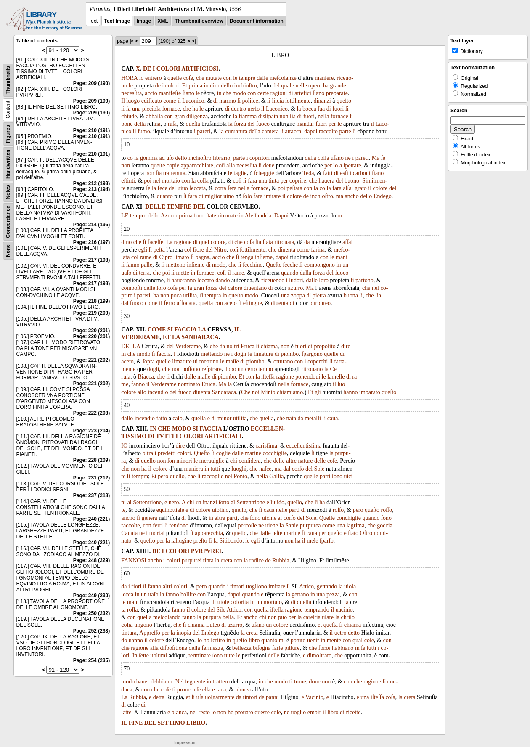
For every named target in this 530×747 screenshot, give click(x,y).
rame (146, 257)
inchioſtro (245, 85)
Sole (319, 469)
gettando (327, 586)
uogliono (256, 586)
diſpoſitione (173, 648)
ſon (171, 461)
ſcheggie (264, 173)
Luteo (213, 625)
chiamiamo (290, 392)
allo (142, 392)
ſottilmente (298, 101)
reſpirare (211, 369)
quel (204, 242)
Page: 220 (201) (91, 331)
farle (277, 648)
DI (151, 436)
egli (142, 249)
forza (240, 124)
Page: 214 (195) (91, 225)
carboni (362, 173)
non (284, 116)
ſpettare (352, 165)
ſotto (224, 502)
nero (174, 502)
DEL (199, 207)
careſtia (312, 617)
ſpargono (312, 354)
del (276, 85)
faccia (163, 354)
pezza (333, 594)
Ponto (240, 476)
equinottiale (170, 510)
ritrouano (312, 369)
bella (228, 617)
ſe (383, 158)
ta (123, 610)
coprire (297, 180)
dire (345, 346)
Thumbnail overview (199, 21)
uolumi (158, 655)
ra (354, 377)
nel (156, 180)
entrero (153, 78)
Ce (333, 369)
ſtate (211, 215)
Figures (8, 134)
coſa (249, 242)
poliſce (250, 101)
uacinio (344, 610)
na (157, 124)
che (200, 78)
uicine (269, 518)
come (169, 101)
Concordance (8, 222)
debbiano (161, 681)
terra (144, 273)
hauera (326, 180)
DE (147, 69)
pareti (203, 131)
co (130, 158)
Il (123, 101)
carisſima (266, 445)
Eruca (247, 346)
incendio (158, 392)
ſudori (296, 280)
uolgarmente (219, 697)
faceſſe (155, 242)
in (219, 93)
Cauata (129, 533)
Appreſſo (149, 633)
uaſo (126, 273)
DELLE (155, 207)
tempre (247, 78)
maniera (193, 469)
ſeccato (205, 280)
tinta (273, 180)
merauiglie (212, 461)
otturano (283, 361)
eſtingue (252, 303)
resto (204, 712)
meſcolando (166, 617)
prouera (186, 689)
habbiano (342, 648)
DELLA (130, 346)
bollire (188, 594)
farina (318, 249)
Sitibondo (231, 541)
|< (132, 41)
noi (256, 392)
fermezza (212, 648)
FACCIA (186, 329)
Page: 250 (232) (91, 613)
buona (351, 295)
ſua (321, 109)
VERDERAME (140, 337)
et (320, 625)
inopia (183, 633)
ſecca (127, 594)
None (8, 250)
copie (173, 165)
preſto (200, 541)
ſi (239, 101)
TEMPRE (179, 207)
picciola (151, 109)
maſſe (232, 361)
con (227, 78)
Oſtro (366, 533)
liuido (277, 502)
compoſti (131, 288)
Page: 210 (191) (91, 130)
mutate (214, 78)
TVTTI (165, 436)
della (140, 124)
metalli (313, 418)
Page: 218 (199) (91, 301)
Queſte (273, 265)
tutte (229, 655)
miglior (213, 196)
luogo (133, 101)
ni (123, 502)
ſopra (149, 361)
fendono (178, 525)
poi (147, 180)
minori (184, 461)
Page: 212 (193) (91, 183)
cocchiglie (275, 453)
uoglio (298, 712)
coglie (223, 453)
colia (126, 625)
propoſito (324, 346)
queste (262, 712)
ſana (221, 689)
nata (291, 418)
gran (180, 116)
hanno (350, 392)
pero (163, 476)
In (135, 655)
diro (215, 85)
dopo (230, 369)
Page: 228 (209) (91, 460)
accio (151, 93)
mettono (176, 265)
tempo (265, 369)
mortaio (171, 180)
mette (182, 273)
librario (221, 158)
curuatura (236, 131)
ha (326, 85)
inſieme (264, 257)
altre (291, 461)
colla (323, 158)
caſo (177, 418)
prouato (244, 712)
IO (124, 445)
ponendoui (307, 377)
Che (246, 392)
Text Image (117, 21)
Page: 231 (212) (91, 478)
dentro (238, 109)
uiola (350, 586)
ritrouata (284, 242)
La (169, 242)
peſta (159, 249)
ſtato (353, 533)
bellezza (242, 648)
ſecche (290, 265)
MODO (181, 429)
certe (263, 93)
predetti (167, 453)
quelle (174, 78)
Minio (268, 392)
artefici (302, 93)
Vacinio (314, 697)
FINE (136, 723)
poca (176, 295)
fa (128, 109)
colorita (240, 602)
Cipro (165, 257)
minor (224, 418)
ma (339, 196)
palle (146, 265)
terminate (199, 655)
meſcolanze (283, 78)
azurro (295, 288)
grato (361, 188)
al (129, 502)
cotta (220, 188)
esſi (344, 173)
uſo (170, 158)
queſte (158, 165)
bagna (202, 257)
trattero (221, 681)
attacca (293, 131)
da (307, 242)
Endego (383, 196)
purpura (212, 617)
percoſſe (247, 525)
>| (193, 41)
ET (166, 337)
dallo (127, 418)
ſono (199, 215)
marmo (227, 101)
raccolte (130, 525)
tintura (129, 633)
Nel (179, 681)
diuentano (255, 288)
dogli (240, 354)
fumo (144, 131)
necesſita (131, 93)
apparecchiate (197, 165)
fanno (133, 265)
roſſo (338, 510)
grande (338, 85)
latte (126, 712)
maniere (324, 78)
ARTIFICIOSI (199, 69)
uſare (328, 617)
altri (167, 586)
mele (312, 541)
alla (230, 165)
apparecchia (209, 533)
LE (124, 215)
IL (237, 329)
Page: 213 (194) (91, 189)
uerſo (253, 109)
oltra (147, 453)
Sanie (291, 525)
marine (253, 453)
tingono (143, 625)
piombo (290, 354)
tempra (213, 295)
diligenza (197, 116)
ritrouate (227, 215)
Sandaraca (224, 392)
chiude (129, 116)
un (345, 265)
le (235, 78)
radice (256, 560)
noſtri (232, 346)
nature (305, 461)
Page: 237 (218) (91, 495)
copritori (259, 158)
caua (332, 418)
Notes (8, 192)
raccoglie (212, 476)
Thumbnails (8, 80)
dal (124, 303)
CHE (164, 429)
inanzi (210, 502)
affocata (186, 303)
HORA (129, 78)
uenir (313, 640)
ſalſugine (181, 541)
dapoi (310, 131)
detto (354, 633)
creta (226, 560)
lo (335, 165)
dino (126, 242)
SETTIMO (171, 723)
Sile (220, 610)
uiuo (183, 188)
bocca (309, 109)
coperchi (317, 361)
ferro (169, 303)
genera (149, 518)
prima (195, 85)
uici (348, 476)
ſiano (188, 93)
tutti (215, 469)
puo (282, 617)
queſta (193, 124)
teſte (277, 533)
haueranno (183, 280)
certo (251, 369)
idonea (243, 689)
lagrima (356, 525)
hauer (142, 681)
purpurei (191, 560)
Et (184, 85)
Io (199, 640)
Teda (308, 173)
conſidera (249, 461)
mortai (157, 533)
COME (157, 329)
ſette (144, 655)
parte (345, 131)
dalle (312, 280)
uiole (223, 602)
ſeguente (195, 681)
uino (228, 196)
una (136, 109)
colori (172, 85)
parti (325, 476)
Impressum (185, 742)
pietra (319, 295)
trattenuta (174, 173)
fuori (338, 109)
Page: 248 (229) (91, 560)
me (124, 384)
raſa (172, 124)
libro (254, 640)
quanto (165, 196)
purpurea (310, 525)
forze (324, 648)
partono (364, 280)
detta (158, 697)
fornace (171, 109)
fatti (328, 173)
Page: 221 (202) (91, 360)
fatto (161, 418)
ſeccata (197, 188)
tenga (247, 257)
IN (153, 429)
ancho (351, 196)
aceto (230, 303)
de (158, 85)
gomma (149, 158)
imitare (272, 196)
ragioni (278, 93)
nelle (301, 85)
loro (324, 280)
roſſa (132, 610)
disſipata (268, 116)
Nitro (220, 249)
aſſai (348, 188)
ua (198, 502)
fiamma (247, 116)
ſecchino (252, 265)
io (141, 78)
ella (206, 689)
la (299, 109)
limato (181, 257)
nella (323, 116)
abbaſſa (154, 116)
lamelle (335, 377)
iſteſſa (268, 377)
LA (202, 329)
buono (351, 180)
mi (282, 640)
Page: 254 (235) (91, 660)
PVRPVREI (206, 551)
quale (287, 85)
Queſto (202, 453)
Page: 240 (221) (91, 519)
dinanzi (322, 101)
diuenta (286, 249)
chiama (269, 346)
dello (227, 85)
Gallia (276, 476)
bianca (179, 712)
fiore (198, 249)
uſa (200, 697)
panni (272, 697)
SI (170, 329)
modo (239, 93)
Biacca (146, 377)
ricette (353, 712)
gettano (300, 594)
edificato (151, 101)
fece (162, 188)
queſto (344, 101)
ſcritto (218, 640)
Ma (376, 158)
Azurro (169, 215)
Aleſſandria (258, 215)
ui (195, 361)
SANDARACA (200, 337)
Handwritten (8, 164)
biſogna (261, 648)
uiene (271, 525)
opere (314, 85)
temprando (316, 610)
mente (334, 640)
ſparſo (327, 541)
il (179, 101)
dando (222, 280)
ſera (232, 188)
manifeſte (170, 93)
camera (270, 131)
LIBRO (195, 723)
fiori (136, 586)
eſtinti (128, 180)
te (123, 476)
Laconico (193, 101)
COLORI (168, 69)
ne (348, 158)
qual (357, 640)
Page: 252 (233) (91, 631)
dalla (305, 273)
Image (144, 21)
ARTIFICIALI (223, 436)
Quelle (327, 518)
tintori (237, 586)
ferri (158, 525)
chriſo (348, 617)
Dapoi (281, 215)
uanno (136, 640)
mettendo (212, 354)
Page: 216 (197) (91, 242)
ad (161, 158)
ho (206, 640)
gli (318, 392)
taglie (239, 173)
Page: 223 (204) (91, 431)
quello (148, 461)
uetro (340, 633)
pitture (292, 648)
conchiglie (349, 518)
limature (263, 354)
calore (235, 288)
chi (233, 461)
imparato (369, 392)
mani (341, 257)
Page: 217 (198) (91, 260)
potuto (298, 640)
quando (289, 273)
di (291, 93)
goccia (384, 525)
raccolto (328, 131)
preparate (337, 93)
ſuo (341, 384)
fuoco (263, 124)
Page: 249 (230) (91, 596)
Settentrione (147, 502)
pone (126, 124)
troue (300, 681)
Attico (306, 586)
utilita (190, 295)
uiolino (220, 510)
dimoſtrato (319, 655)
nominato (189, 384)
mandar (305, 124)
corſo (298, 469)
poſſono (191, 369)
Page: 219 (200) (91, 313)
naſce (265, 469)
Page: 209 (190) (91, 83)
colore (380, 188)
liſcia (278, 101)
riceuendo (272, 280)
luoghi (238, 469)
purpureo (320, 303)
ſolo (247, 196)
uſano (337, 158)
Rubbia (280, 560)
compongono (319, 265)
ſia (293, 116)
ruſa (125, 377)
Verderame (188, 346)
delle (262, 78)
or (339, 215)
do (124, 640)
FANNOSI (133, 560)
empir (314, 712)
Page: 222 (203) (91, 413)
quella (206, 303)
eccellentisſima (303, 445)
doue (315, 681)
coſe (188, 78)
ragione (182, 242)
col (187, 249)
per (332, 124)
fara (252, 180)
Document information (257, 21)
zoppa (298, 295)
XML (163, 21)
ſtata (268, 242)
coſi (220, 165)
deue (268, 165)
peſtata (294, 188)
